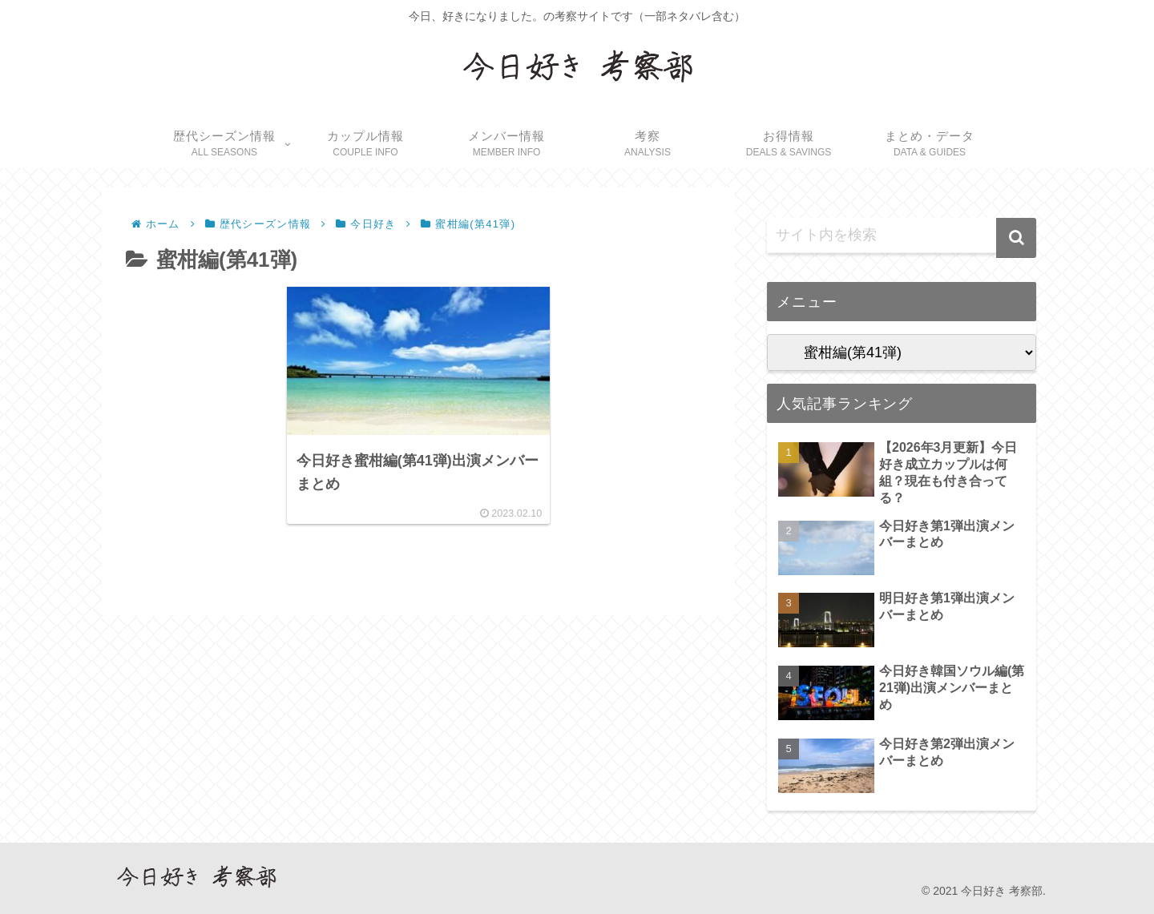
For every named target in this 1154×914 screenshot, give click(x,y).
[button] (1016, 238)
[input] (901, 235)
